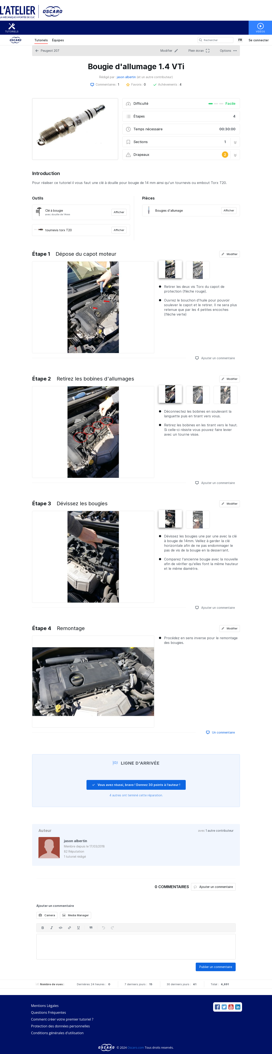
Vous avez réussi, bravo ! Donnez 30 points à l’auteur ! (136, 785)
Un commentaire (220, 732)
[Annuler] (103, 927)
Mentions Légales (45, 1005)
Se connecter (259, 40)
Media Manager (75, 915)
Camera (47, 915)
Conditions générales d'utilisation (57, 1033)
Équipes (58, 40)
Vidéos (260, 31)
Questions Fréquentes (48, 1012)
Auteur (44, 830)
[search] (200, 40)
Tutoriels (11, 31)
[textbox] (136, 946)
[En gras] (42, 927)
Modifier (230, 254)
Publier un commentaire (215, 967)
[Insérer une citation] (91, 927)
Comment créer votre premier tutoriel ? (62, 1019)
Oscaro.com (136, 1047)
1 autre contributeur (220, 830)
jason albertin (126, 77)
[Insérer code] (60, 927)
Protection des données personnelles (60, 1026)
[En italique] (51, 927)
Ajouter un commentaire (215, 358)
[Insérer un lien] (69, 927)
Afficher (119, 212)
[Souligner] (78, 927)
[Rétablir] (112, 927)
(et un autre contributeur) (155, 77)
